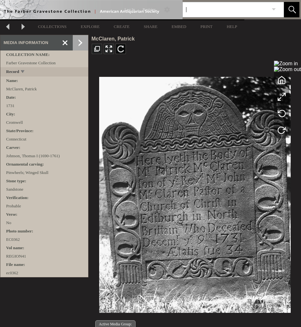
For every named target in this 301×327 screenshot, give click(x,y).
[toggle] (23, 72)
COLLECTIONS (52, 26)
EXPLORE (90, 26)
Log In (130, 9)
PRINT (207, 26)
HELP (232, 26)
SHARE (150, 26)
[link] (273, 9)
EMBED (179, 26)
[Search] (225, 9)
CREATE (121, 26)
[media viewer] (195, 193)
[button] (291, 9)
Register (149, 9)
